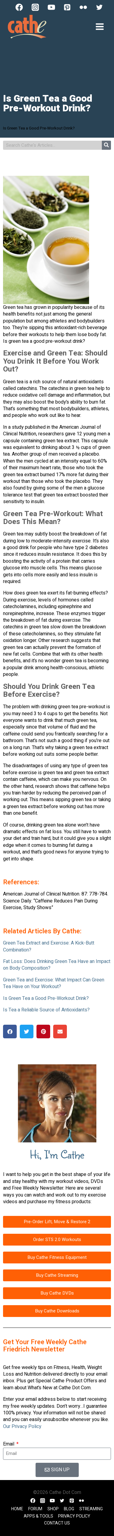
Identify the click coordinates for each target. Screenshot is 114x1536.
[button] (10, 1031)
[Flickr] (83, 7)
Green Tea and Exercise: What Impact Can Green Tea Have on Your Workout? (53, 983)
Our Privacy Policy (22, 1426)
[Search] (106, 145)
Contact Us (57, 1523)
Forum (35, 1509)
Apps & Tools (38, 1516)
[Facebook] (19, 7)
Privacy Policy (74, 1516)
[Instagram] (35, 7)
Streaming (91, 1509)
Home (17, 1509)
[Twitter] (99, 7)
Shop (53, 1509)
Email (9, 1444)
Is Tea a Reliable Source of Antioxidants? (46, 1010)
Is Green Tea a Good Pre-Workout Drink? (46, 998)
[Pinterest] (67, 7)
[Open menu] (99, 26)
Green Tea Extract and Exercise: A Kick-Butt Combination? (48, 946)
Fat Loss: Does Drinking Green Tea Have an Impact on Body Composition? (56, 965)
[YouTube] (51, 7)
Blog (69, 1509)
